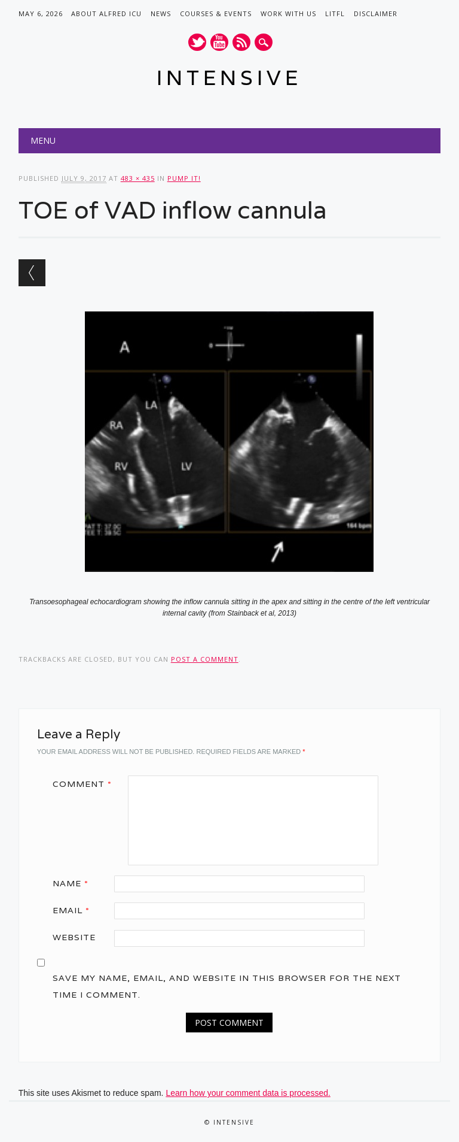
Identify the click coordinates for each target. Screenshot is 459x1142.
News (161, 13)
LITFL (335, 13)
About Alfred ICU (106, 13)
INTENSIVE (229, 77)
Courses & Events (216, 13)
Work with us (288, 13)
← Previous (32, 272)
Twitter (197, 42)
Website (74, 937)
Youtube (219, 42)
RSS (241, 42)
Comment (86, 784)
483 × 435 (138, 178)
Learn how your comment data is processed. (248, 1093)
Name (75, 883)
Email (75, 910)
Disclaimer (375, 13)
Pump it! (184, 178)
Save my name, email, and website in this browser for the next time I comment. (227, 986)
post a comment (204, 659)
